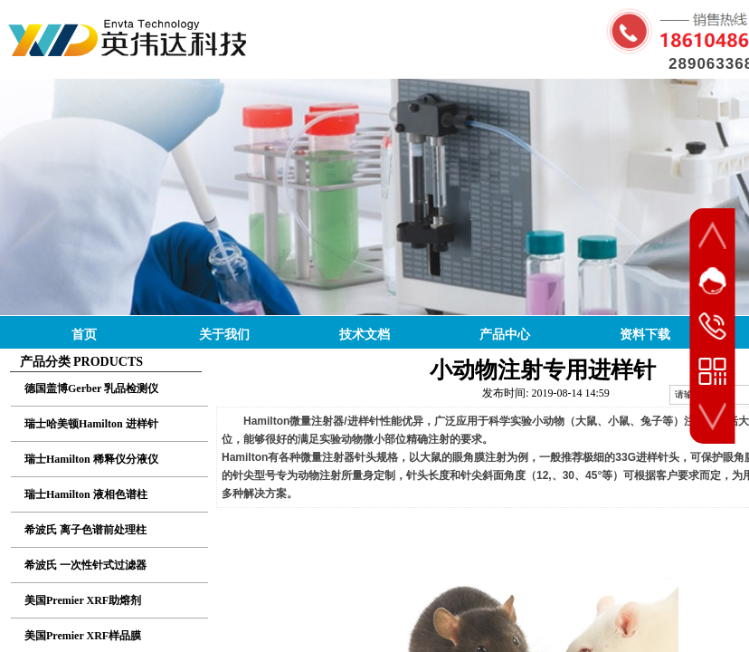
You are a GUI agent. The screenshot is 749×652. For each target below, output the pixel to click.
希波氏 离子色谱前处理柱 (85, 529)
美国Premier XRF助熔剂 (82, 600)
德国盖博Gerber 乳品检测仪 (91, 388)
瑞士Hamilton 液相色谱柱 (85, 494)
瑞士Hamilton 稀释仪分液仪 (91, 459)
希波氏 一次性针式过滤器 (85, 565)
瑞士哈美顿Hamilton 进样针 (91, 423)
